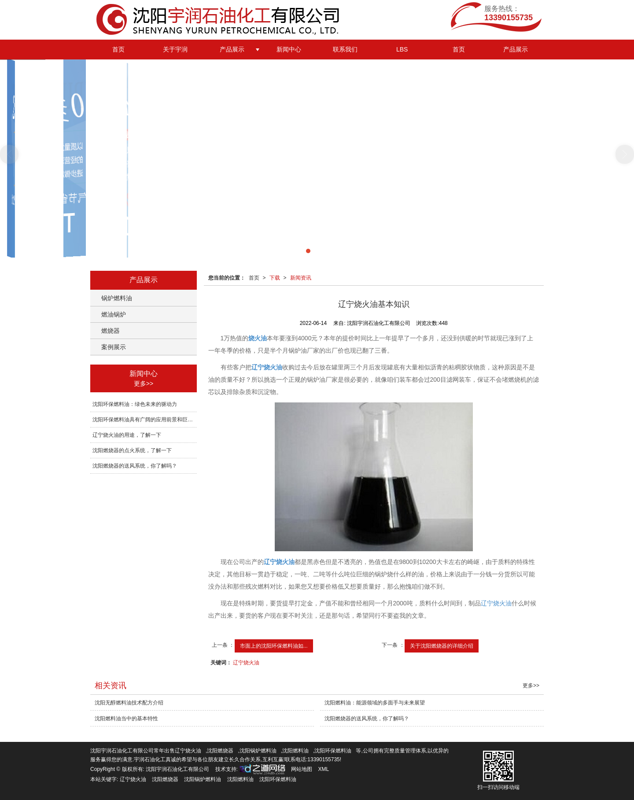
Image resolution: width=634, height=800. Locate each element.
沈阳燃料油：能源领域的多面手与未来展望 (374, 703)
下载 (274, 278)
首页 (118, 49)
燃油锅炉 (113, 314)
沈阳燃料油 (295, 751)
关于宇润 (175, 49)
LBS (402, 49)
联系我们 (345, 49)
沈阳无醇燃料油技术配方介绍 (129, 703)
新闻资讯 (300, 278)
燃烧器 (110, 330)
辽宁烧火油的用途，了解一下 (126, 435)
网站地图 (301, 769)
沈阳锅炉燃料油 (258, 751)
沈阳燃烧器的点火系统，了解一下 (132, 450)
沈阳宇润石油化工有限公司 (177, 769)
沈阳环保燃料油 (332, 751)
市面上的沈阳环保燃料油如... (274, 646)
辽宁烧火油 (496, 603)
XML (323, 769)
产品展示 (232, 49)
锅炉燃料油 (116, 298)
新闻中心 (288, 49)
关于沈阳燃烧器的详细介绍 (441, 646)
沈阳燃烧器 (220, 751)
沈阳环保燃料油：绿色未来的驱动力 (134, 404)
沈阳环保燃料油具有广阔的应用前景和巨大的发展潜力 (144, 420)
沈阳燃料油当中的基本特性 (126, 718)
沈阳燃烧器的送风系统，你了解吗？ (134, 466)
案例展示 (113, 346)
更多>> (143, 383)
